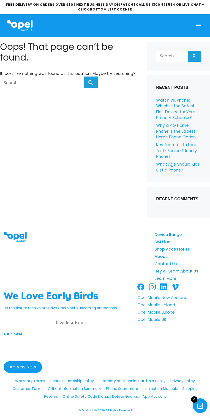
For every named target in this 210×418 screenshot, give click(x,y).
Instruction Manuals (160, 388)
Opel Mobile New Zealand (162, 297)
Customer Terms (28, 388)
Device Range (168, 234)
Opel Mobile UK (151, 319)
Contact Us (166, 264)
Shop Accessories (172, 249)
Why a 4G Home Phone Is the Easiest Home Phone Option (176, 131)
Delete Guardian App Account (139, 396)
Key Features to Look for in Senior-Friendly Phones (176, 150)
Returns (51, 396)
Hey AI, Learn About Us (176, 271)
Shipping (190, 388)
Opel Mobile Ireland (156, 305)
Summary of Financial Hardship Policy (132, 381)
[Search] (91, 82)
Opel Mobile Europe (156, 312)
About (161, 256)
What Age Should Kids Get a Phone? (178, 167)
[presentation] (38, 347)
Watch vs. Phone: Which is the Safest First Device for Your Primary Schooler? (175, 109)
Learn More (165, 278)
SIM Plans (163, 242)
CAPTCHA (13, 333)
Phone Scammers (122, 388)
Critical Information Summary (74, 388)
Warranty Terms (30, 381)
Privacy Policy (182, 381)
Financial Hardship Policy (72, 381)
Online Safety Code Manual (87, 396)
